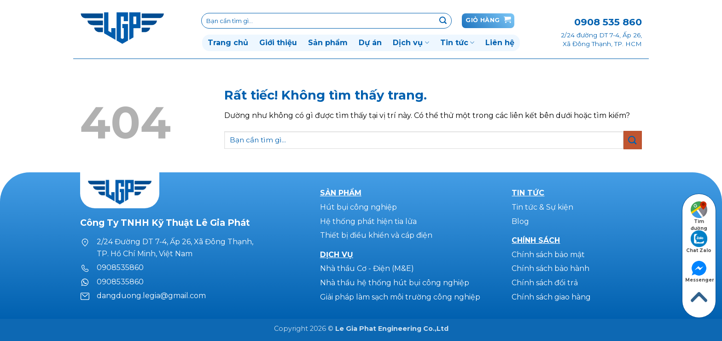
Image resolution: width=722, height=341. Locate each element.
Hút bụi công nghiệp (358, 207)
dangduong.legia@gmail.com (151, 295)
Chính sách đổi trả (545, 282)
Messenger (699, 271)
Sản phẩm (328, 42)
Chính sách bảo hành (550, 268)
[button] (488, 20)
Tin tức (457, 42)
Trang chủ (228, 42)
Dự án (370, 42)
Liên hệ (499, 42)
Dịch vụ (411, 42)
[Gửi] (443, 21)
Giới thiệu (278, 42)
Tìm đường (699, 212)
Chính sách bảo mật (548, 254)
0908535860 (120, 267)
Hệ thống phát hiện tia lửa (368, 221)
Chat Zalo (698, 241)
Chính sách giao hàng (551, 297)
